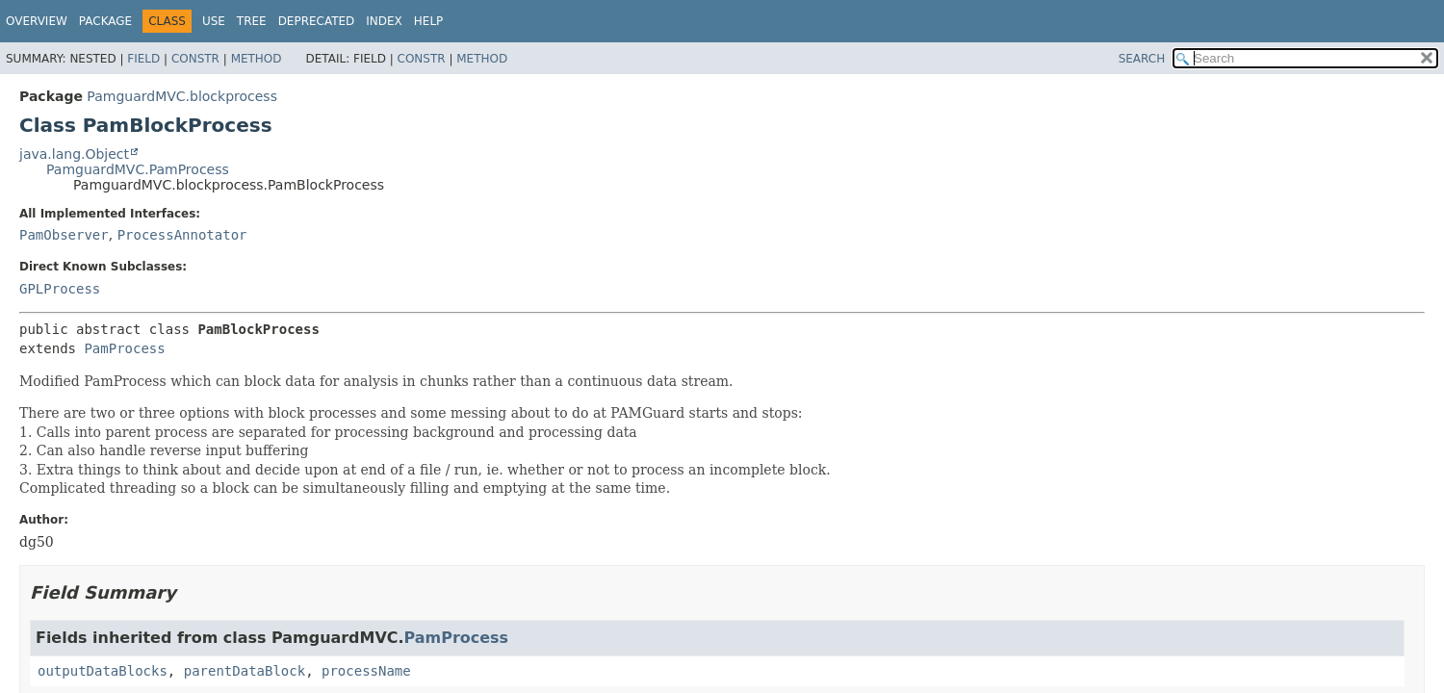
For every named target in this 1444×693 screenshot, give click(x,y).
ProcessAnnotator (182, 235)
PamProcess (124, 348)
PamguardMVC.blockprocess (182, 96)
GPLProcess (59, 288)
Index (384, 21)
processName (366, 671)
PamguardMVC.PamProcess (137, 169)
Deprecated (316, 21)
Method (256, 58)
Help (429, 21)
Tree (252, 21)
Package (105, 21)
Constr (195, 58)
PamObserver (64, 235)
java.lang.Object (74, 154)
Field (143, 58)
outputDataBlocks (103, 671)
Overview (36, 21)
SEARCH (1142, 58)
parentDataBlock (244, 671)
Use (213, 21)
